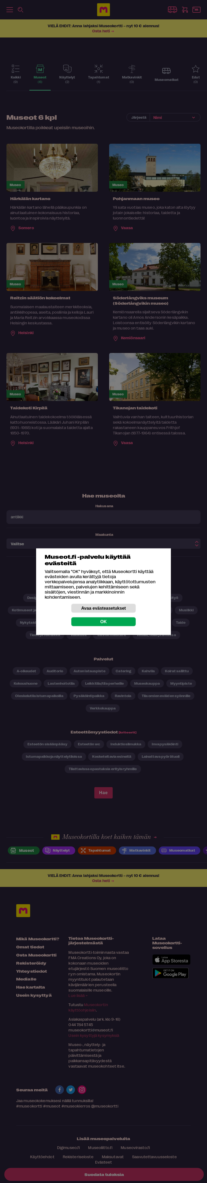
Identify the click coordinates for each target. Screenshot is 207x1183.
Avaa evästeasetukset (103, 608)
